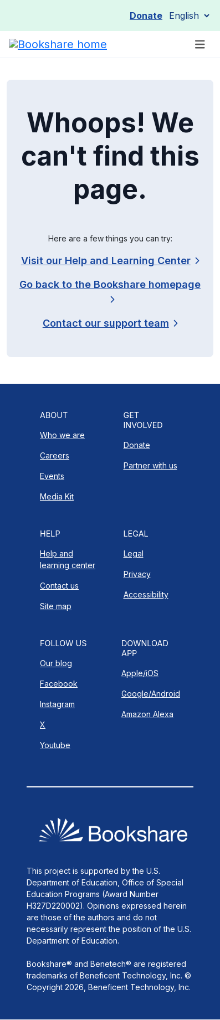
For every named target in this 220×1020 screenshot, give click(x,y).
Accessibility (146, 594)
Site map (55, 606)
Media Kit (57, 496)
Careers (54, 455)
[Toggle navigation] (200, 45)
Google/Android (150, 693)
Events (52, 476)
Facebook (59, 683)
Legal (134, 553)
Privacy (137, 574)
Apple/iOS (139, 673)
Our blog (56, 663)
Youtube (55, 745)
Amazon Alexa (147, 714)
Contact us (59, 585)
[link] (110, 323)
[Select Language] (189, 15)
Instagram (57, 704)
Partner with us (150, 465)
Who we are (62, 435)
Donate (146, 15)
